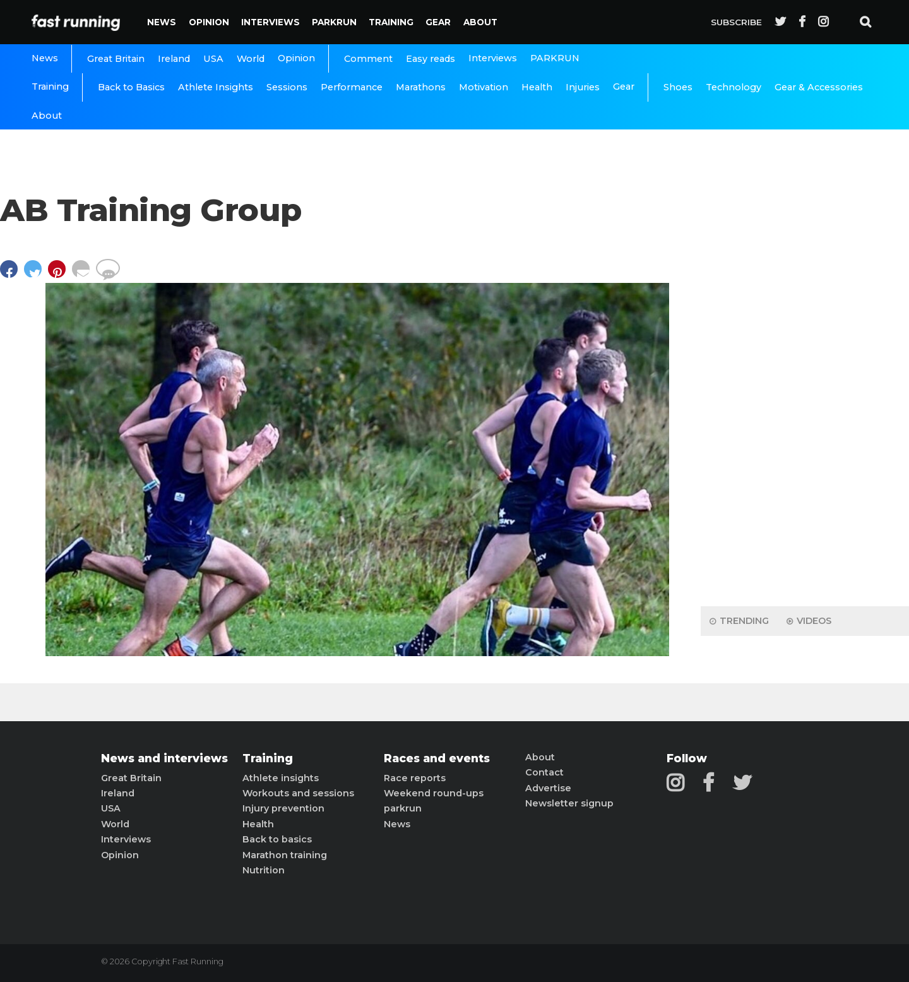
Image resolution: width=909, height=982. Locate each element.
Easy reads (430, 58)
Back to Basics (131, 87)
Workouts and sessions (298, 793)
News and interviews (164, 758)
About (480, 22)
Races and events (437, 758)
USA (213, 58)
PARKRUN (334, 22)
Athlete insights (280, 778)
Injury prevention (283, 808)
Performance (352, 87)
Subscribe (736, 22)
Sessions (286, 87)
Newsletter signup (569, 803)
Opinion (209, 22)
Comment (368, 58)
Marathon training (284, 855)
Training (391, 22)
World (250, 58)
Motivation (483, 87)
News (161, 22)
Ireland (174, 58)
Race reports (415, 778)
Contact (544, 772)
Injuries (583, 87)
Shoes (677, 87)
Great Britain (116, 58)
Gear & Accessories (819, 87)
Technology (733, 87)
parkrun (403, 808)
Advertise (548, 788)
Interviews (270, 22)
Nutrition (263, 870)
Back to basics (277, 839)
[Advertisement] (805, 397)
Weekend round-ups (434, 793)
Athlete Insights (215, 87)
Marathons (421, 87)
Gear (438, 22)
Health (536, 87)
